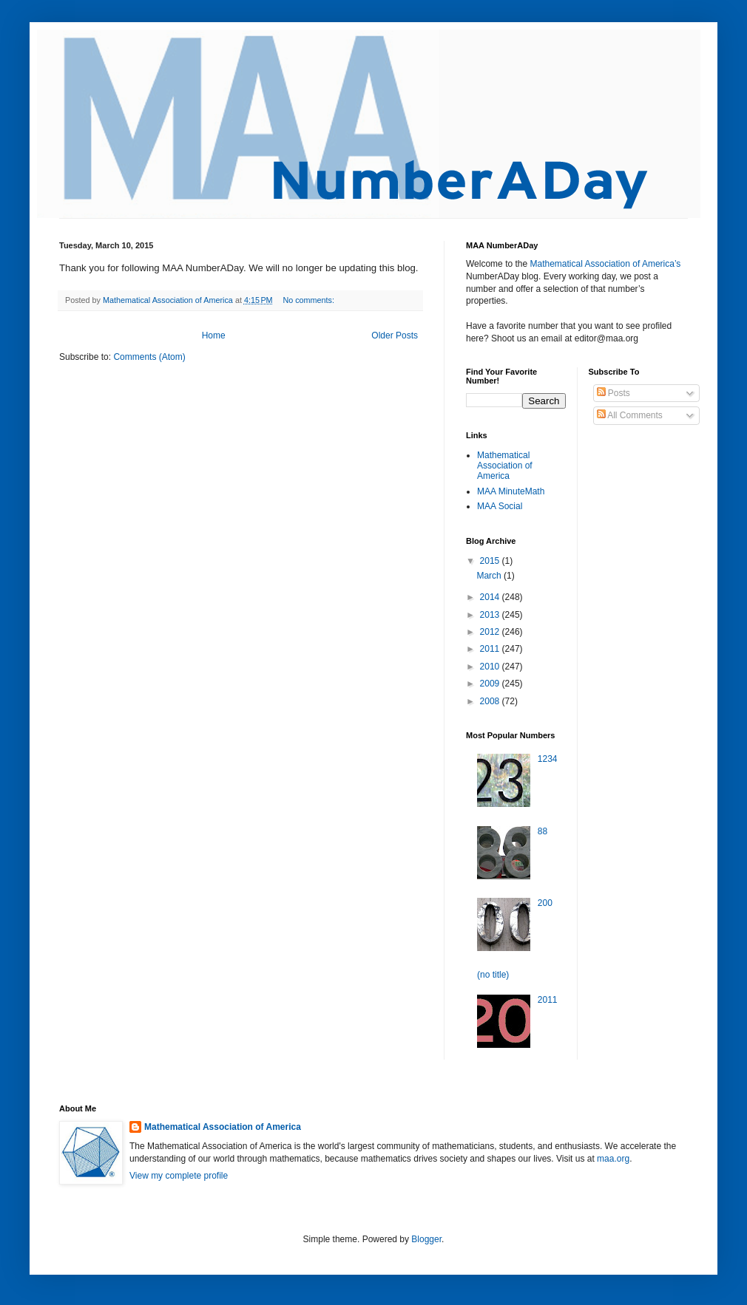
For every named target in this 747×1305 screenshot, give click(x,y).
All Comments (630, 415)
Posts (613, 393)
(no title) (493, 975)
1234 (548, 759)
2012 (491, 632)
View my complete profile (178, 1176)
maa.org (613, 1159)
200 (545, 903)
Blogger (426, 1239)
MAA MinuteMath (510, 491)
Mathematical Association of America (505, 466)
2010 (491, 666)
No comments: (310, 300)
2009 (491, 683)
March (490, 575)
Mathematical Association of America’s (605, 264)
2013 (491, 615)
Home (214, 335)
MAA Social (499, 506)
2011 (491, 649)
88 (542, 831)
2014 (491, 597)
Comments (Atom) (149, 357)
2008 (491, 701)
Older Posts (394, 335)
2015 (491, 561)
